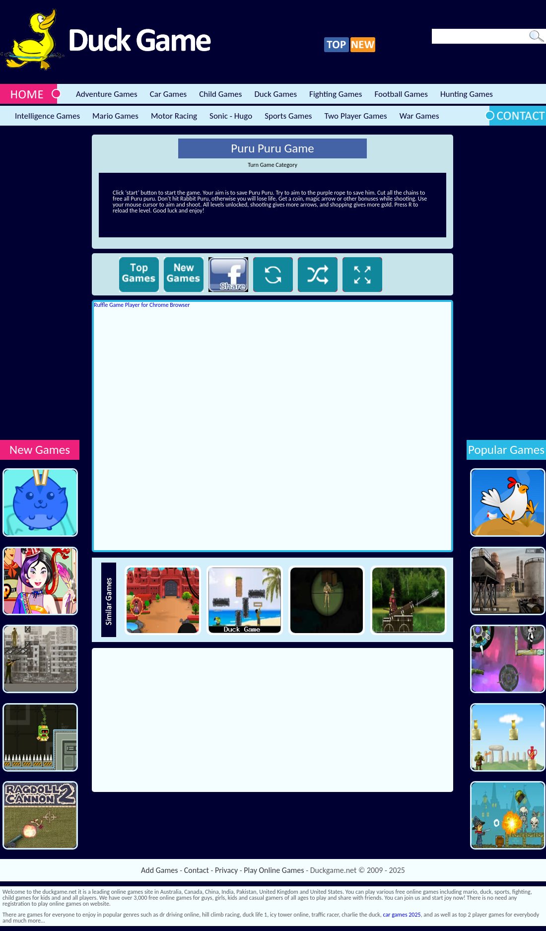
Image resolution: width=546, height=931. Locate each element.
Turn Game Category (272, 164)
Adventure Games (106, 94)
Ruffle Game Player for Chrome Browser (142, 304)
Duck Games (275, 94)
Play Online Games (274, 870)
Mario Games (115, 116)
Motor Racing (174, 116)
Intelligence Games (47, 116)
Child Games (220, 94)
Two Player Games (356, 116)
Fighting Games (335, 94)
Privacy (226, 870)
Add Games (159, 870)
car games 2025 (402, 914)
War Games (419, 116)
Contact (196, 870)
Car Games (168, 94)
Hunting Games (466, 94)
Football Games (400, 94)
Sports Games (288, 116)
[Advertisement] (39, 283)
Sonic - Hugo (230, 116)
